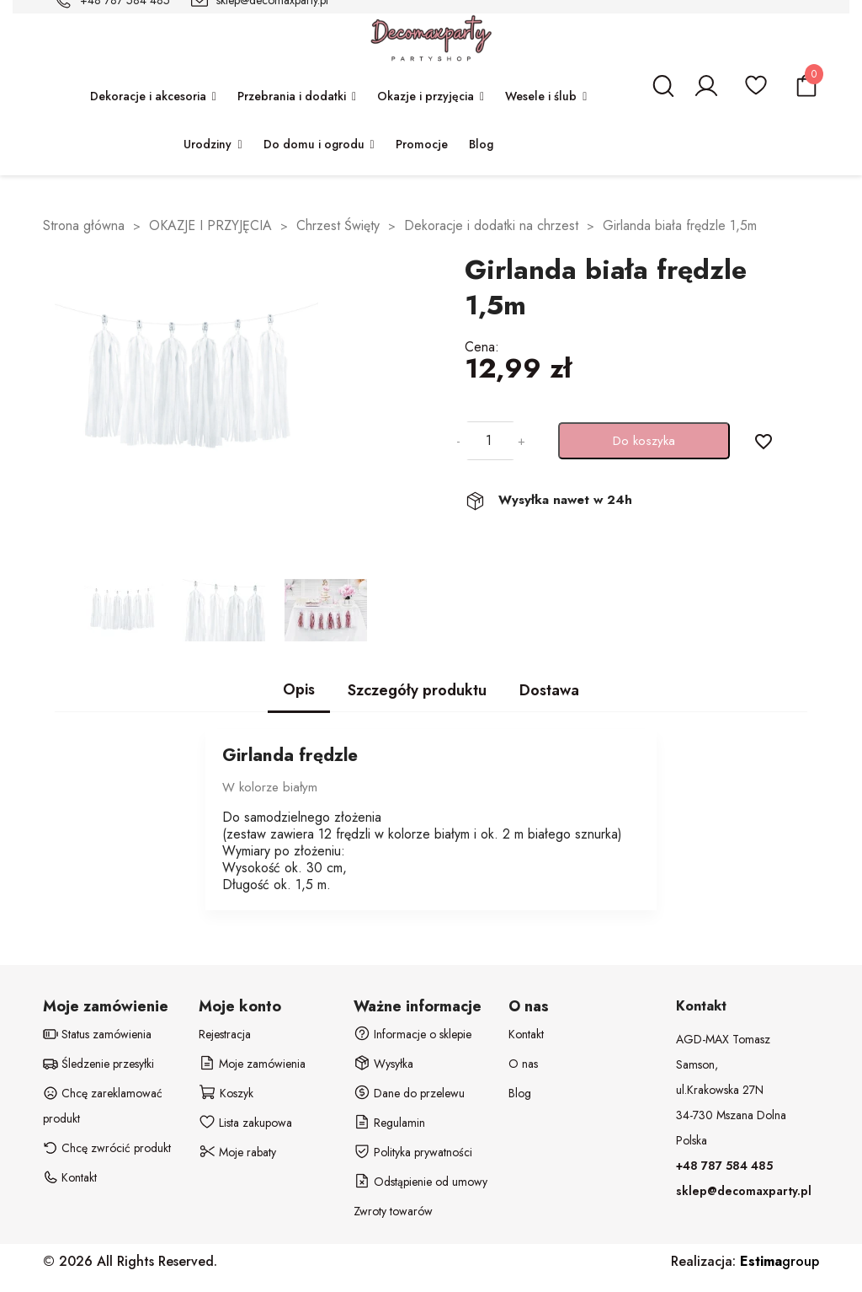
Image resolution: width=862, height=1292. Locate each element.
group (779, 1261)
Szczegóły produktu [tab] (417, 690)
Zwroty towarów (393, 1211)
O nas (523, 1063)
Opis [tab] (299, 689)
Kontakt (526, 1034)
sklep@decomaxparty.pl (743, 1190)
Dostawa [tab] (549, 690)
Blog (519, 1093)
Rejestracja (225, 1034)
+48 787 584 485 (724, 1165)
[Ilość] (489, 440)
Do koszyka (644, 441)
